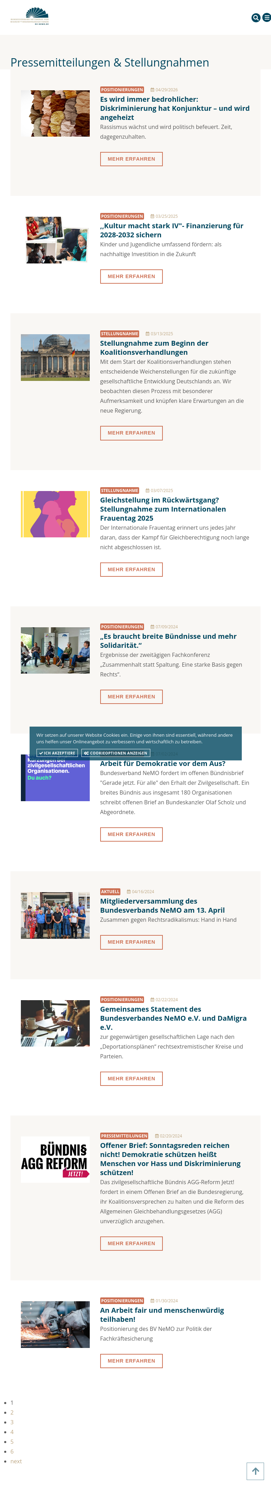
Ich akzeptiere (57, 753)
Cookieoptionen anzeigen (115, 753)
